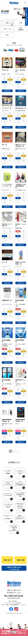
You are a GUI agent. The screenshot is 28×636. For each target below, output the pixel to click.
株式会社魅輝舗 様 (20, 301)
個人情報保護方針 (14, 604)
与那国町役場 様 (6, 300)
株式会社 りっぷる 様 (21, 225)
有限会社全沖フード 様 (21, 380)
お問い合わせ (7, 560)
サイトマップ (23, 604)
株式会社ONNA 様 (20, 108)
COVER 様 (5, 70)
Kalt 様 (4, 262)
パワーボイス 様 (6, 108)
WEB (20, 23)
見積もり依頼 (20, 560)
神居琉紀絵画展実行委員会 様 (6, 420)
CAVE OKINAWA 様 (20, 70)
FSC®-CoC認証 (5, 604)
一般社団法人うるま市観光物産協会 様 (20, 186)
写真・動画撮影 (20, 29)
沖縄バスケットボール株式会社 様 (20, 145)
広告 (7, 35)
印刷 (7, 23)
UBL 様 (4, 144)
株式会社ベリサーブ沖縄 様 (7, 225)
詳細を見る (7, 91)
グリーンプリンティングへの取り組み (13, 603)
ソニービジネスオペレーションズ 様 (7, 185)
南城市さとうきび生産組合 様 (20, 263)
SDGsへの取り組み (12, 601)
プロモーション (7, 29)
